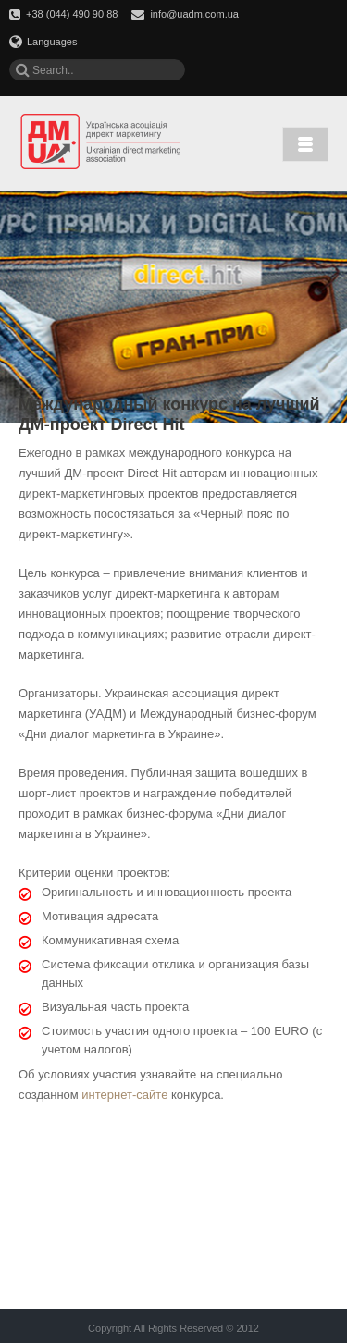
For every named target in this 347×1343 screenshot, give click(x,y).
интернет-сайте (124, 1095)
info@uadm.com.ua (194, 13)
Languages (43, 41)
